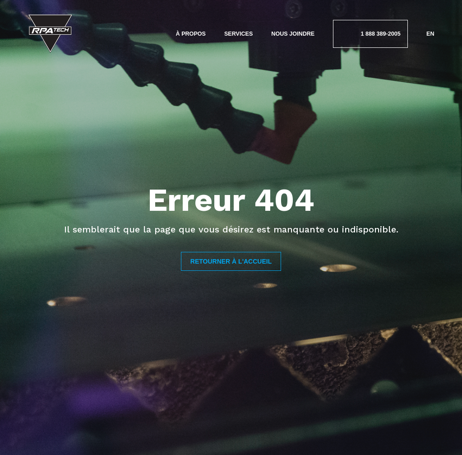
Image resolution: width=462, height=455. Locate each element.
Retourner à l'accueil (231, 261)
